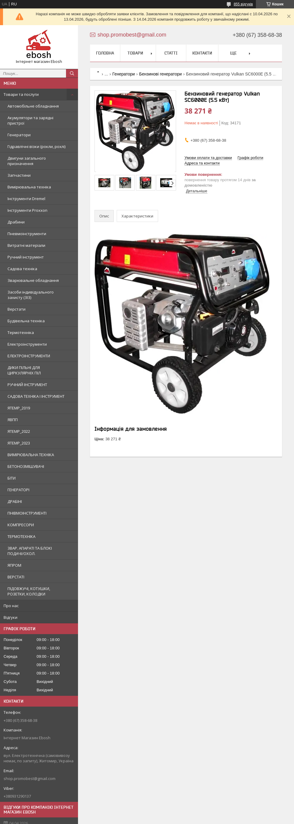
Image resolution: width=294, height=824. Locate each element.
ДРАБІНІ (15, 501)
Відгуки (10, 617)
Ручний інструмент (26, 257)
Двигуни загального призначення (27, 160)
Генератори (19, 134)
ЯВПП (13, 419)
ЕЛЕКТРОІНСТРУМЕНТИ (29, 356)
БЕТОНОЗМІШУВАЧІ (26, 466)
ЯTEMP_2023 (19, 443)
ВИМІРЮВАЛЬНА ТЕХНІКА (31, 454)
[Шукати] (72, 73)
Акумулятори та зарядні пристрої (30, 120)
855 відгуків (243, 4)
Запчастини (19, 175)
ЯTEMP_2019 (19, 408)
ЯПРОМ (14, 565)
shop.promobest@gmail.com (30, 778)
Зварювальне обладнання (33, 280)
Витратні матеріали (26, 245)
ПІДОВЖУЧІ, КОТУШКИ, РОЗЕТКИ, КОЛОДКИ (29, 591)
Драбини (16, 222)
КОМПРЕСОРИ (21, 524)
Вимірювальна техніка (29, 187)
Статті (171, 53)
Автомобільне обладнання (33, 106)
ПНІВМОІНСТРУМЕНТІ (27, 513)
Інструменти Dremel (26, 198)
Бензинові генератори (160, 74)
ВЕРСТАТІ (16, 577)
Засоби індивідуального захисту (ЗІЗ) (31, 294)
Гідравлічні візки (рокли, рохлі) (36, 146)
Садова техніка (22, 268)
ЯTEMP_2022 (19, 431)
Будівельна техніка (26, 320)
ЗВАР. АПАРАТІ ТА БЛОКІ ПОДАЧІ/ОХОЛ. (30, 550)
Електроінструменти (27, 344)
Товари (135, 53)
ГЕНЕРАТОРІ (18, 489)
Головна (105, 53)
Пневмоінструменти (27, 233)
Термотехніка (21, 332)
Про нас (11, 605)
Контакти (202, 53)
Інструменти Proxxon (27, 210)
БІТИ (12, 478)
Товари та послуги (21, 94)
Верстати (17, 309)
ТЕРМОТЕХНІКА (21, 536)
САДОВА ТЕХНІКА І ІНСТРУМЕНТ (36, 396)
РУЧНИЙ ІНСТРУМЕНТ (27, 384)
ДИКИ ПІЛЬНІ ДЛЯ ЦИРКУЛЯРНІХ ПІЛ (24, 370)
